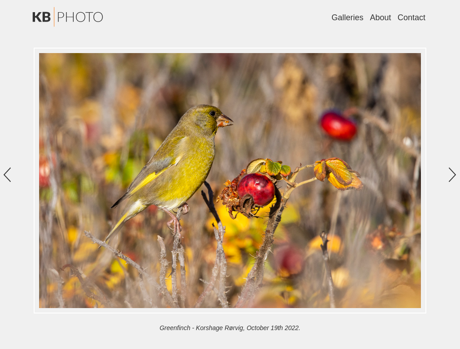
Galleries (347, 17)
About (380, 17)
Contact (411, 17)
